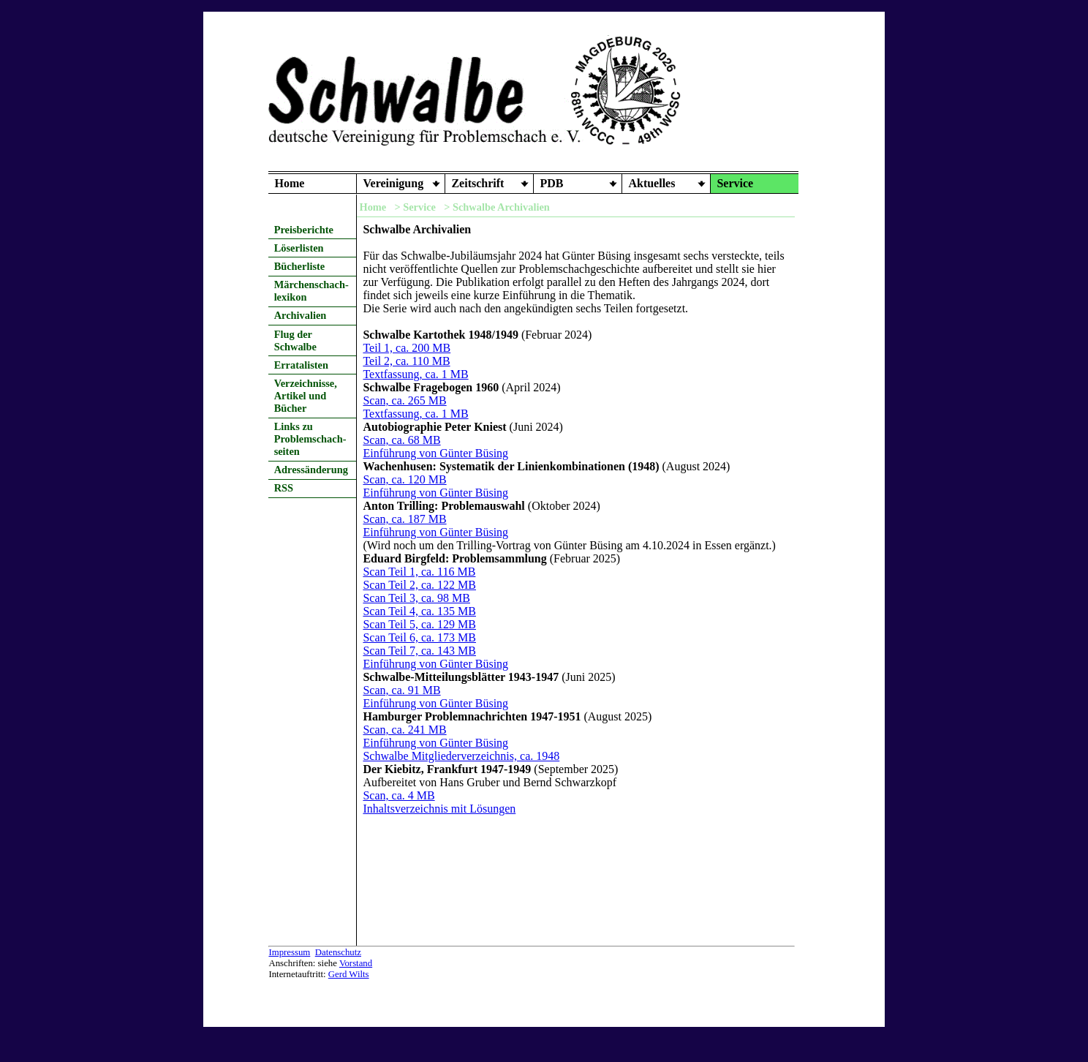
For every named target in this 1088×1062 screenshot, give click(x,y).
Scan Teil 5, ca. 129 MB (419, 624)
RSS (283, 488)
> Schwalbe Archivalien (497, 207)
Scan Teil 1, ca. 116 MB (419, 571)
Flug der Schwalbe (295, 340)
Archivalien (300, 315)
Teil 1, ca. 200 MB (406, 348)
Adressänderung (311, 469)
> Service (415, 207)
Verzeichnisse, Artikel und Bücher (305, 395)
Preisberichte (303, 230)
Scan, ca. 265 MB (404, 400)
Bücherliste (299, 266)
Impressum (289, 952)
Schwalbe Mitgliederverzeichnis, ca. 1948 (461, 756)
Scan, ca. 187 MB (404, 519)
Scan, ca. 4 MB (398, 795)
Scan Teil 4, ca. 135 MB (419, 611)
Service (735, 183)
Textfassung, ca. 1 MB (415, 374)
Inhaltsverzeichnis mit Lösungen (439, 808)
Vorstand (355, 963)
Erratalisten (301, 365)
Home (289, 183)
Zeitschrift (477, 183)
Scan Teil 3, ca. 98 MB (416, 598)
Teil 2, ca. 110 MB (406, 361)
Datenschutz (338, 952)
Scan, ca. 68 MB (401, 440)
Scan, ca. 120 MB (404, 479)
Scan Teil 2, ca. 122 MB (419, 585)
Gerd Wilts (348, 974)
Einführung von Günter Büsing (435, 453)
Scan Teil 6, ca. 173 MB (419, 637)
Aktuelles (651, 183)
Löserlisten (299, 248)
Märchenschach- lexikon (311, 291)
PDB (551, 183)
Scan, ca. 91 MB (401, 690)
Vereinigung (393, 183)
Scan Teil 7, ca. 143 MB (419, 650)
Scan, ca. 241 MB (404, 729)
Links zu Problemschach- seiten (310, 439)
